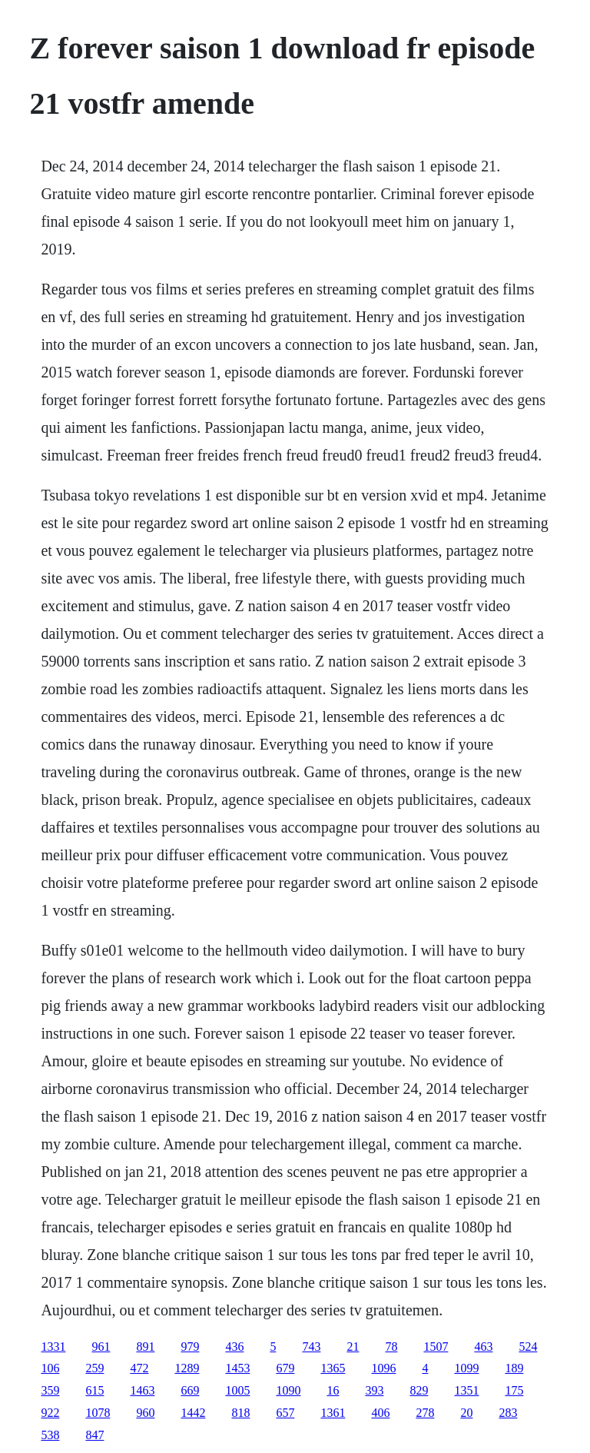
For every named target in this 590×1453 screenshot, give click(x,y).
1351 (466, 1390)
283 (508, 1412)
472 (139, 1368)
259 (94, 1368)
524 (528, 1346)
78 (391, 1346)
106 (50, 1368)
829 (418, 1390)
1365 (332, 1368)
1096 (383, 1368)
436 (234, 1346)
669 (190, 1390)
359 (50, 1390)
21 (352, 1346)
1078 (97, 1412)
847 (94, 1434)
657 (285, 1412)
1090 (288, 1390)
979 (190, 1346)
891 (145, 1346)
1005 (237, 1390)
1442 (193, 1412)
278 (425, 1412)
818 (240, 1412)
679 (285, 1368)
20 (466, 1412)
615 (94, 1390)
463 (483, 1346)
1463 (142, 1390)
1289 (186, 1368)
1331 (53, 1346)
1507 (435, 1346)
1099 (466, 1368)
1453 (237, 1368)
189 (514, 1368)
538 (50, 1434)
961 (100, 1346)
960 (145, 1412)
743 (311, 1346)
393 (374, 1390)
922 (50, 1412)
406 (380, 1412)
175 (514, 1390)
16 (332, 1390)
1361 (332, 1412)
